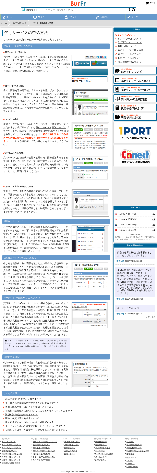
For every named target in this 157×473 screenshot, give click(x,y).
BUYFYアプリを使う (49, 64)
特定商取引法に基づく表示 (137, 451)
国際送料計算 (31, 380)
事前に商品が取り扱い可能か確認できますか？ (29, 407)
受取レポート (69, 454)
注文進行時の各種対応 (129, 62)
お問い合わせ (101, 460)
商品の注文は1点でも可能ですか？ (23, 399)
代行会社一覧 (69, 448)
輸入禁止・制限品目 (41, 448)
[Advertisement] (135, 186)
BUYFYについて (126, 35)
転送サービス (59, 127)
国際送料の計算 (70, 451)
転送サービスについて (129, 58)
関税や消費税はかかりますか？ (21, 414)
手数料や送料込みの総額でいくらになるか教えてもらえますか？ (38, 410)
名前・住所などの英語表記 (44, 457)
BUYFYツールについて (130, 38)
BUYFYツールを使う (18, 64)
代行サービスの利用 (41, 454)
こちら (11, 251)
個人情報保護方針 (134, 445)
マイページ (100, 451)
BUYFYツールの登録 (104, 454)
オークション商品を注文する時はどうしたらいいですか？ (35, 426)
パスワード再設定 (102, 448)
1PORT (129, 460)
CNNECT (130, 463)
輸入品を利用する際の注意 (44, 451)
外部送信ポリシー (134, 448)
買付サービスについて (129, 54)
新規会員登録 (101, 442)
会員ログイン (101, 445)
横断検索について (127, 46)
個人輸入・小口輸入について (45, 442)
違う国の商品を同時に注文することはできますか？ (31, 403)
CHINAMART (132, 467)
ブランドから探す (71, 445)
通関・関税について (41, 445)
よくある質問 (101, 457)
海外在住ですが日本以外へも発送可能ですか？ (29, 422)
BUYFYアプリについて (130, 42)
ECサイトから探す (72, 442)
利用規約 (130, 442)
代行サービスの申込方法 (130, 50)
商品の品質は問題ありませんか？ (22, 418)
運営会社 (130, 454)
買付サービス (43, 127)
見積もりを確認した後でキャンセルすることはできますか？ (36, 430)
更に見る (151, 317)
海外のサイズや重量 (41, 460)
